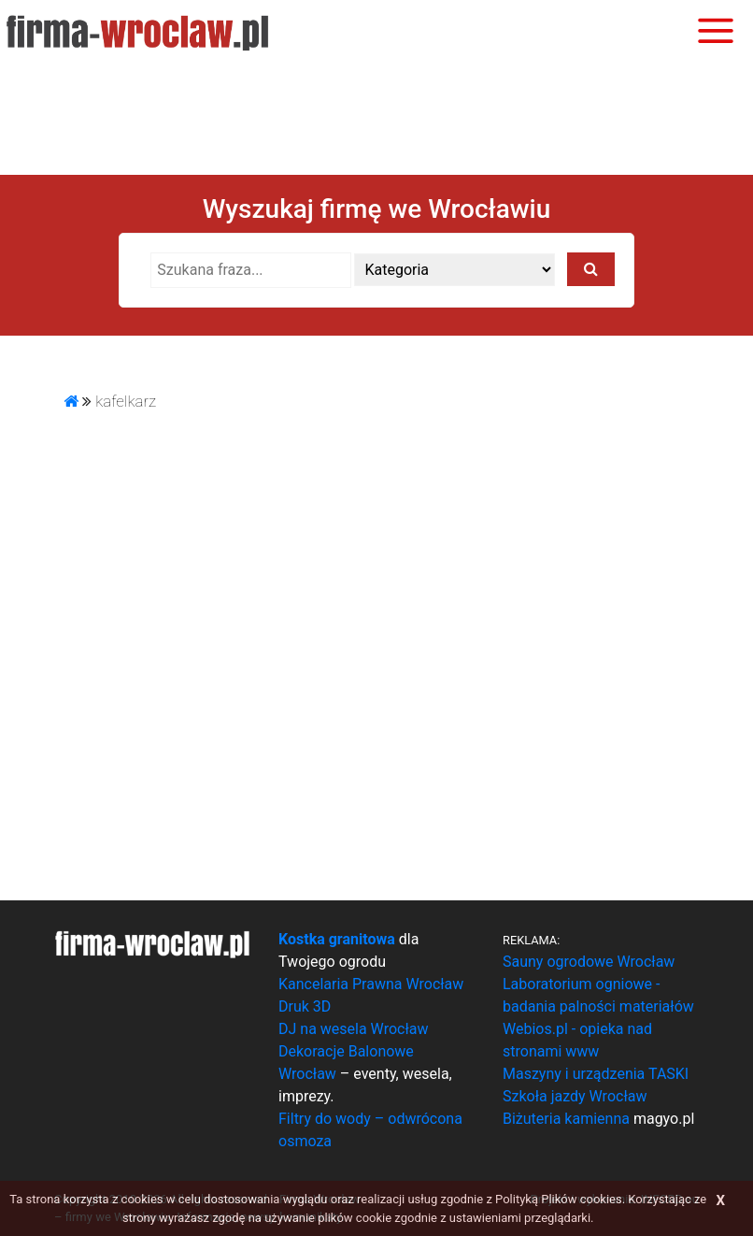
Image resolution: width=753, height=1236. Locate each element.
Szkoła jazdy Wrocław (574, 1096)
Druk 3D (304, 1006)
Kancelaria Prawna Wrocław (370, 984)
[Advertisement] (376, 117)
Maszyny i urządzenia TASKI (596, 1074)
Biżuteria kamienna (566, 1119)
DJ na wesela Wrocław (353, 1029)
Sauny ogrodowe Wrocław (589, 961)
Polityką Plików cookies (558, 1199)
